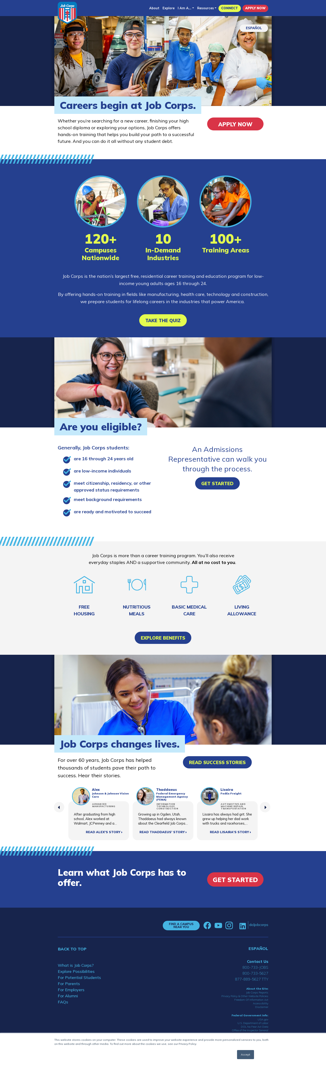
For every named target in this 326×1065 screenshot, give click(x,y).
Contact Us (257, 961)
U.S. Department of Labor (252, 1023)
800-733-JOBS (255, 967)
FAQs (63, 1002)
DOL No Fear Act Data (254, 1026)
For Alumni (68, 995)
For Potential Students (79, 977)
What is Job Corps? (76, 965)
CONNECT (229, 8)
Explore (169, 8)
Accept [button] (245, 1054)
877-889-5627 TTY (251, 979)
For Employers (71, 989)
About (154, 8)
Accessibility (260, 1003)
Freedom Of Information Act (251, 999)
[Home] (67, 13)
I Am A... (184, 8)
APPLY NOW (255, 8)
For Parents (69, 983)
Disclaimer (261, 1007)
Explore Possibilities (76, 971)
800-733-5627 (255, 973)
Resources (205, 8)
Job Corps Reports (257, 992)
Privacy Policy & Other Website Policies (244, 996)
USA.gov (263, 1019)
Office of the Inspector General (250, 1030)
